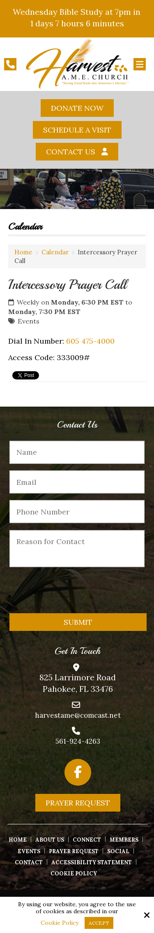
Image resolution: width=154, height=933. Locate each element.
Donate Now (77, 108)
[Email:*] (76, 481)
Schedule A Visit (77, 130)
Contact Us (70, 151)
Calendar (55, 252)
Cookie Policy (59, 922)
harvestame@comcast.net (78, 715)
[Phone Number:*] (76, 511)
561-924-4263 (77, 741)
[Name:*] (76, 452)
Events (28, 321)
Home (23, 252)
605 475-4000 (90, 341)
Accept (99, 923)
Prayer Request (78, 802)
